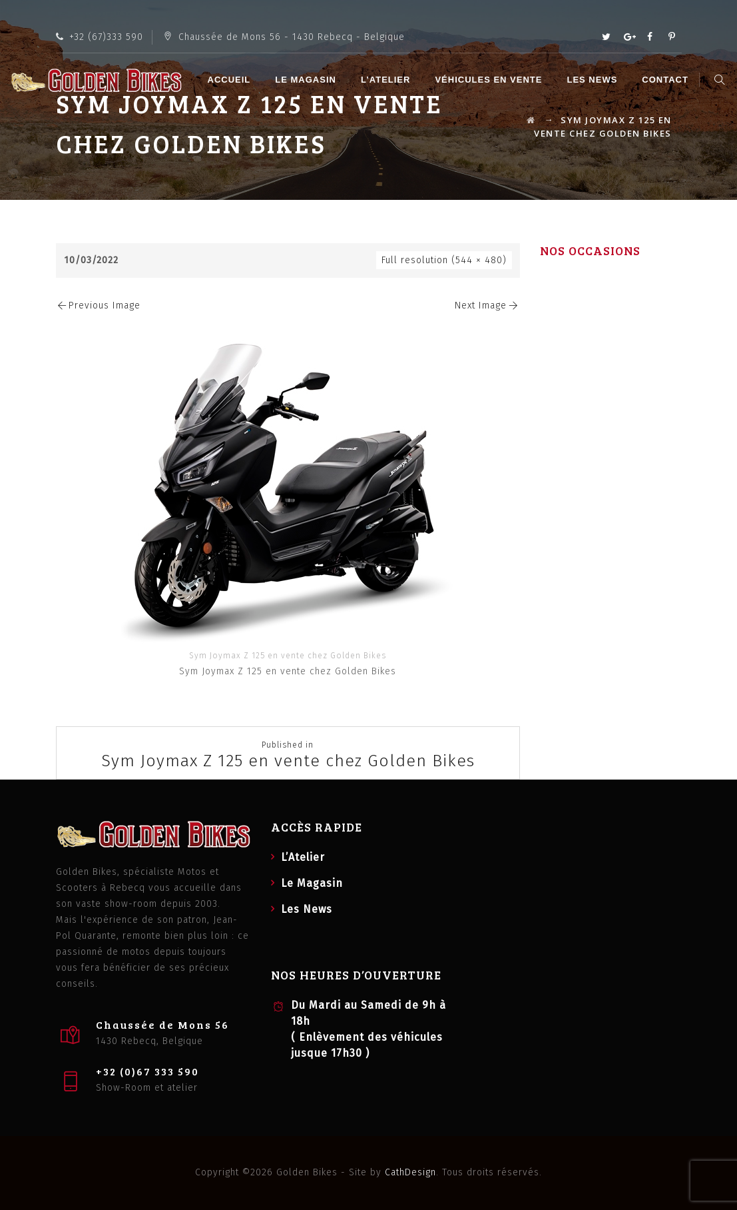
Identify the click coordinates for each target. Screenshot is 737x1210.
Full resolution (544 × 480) (444, 260)
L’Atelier (387, 80)
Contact (667, 80)
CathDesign (410, 1172)
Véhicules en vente (490, 80)
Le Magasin (307, 80)
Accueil (230, 80)
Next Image (487, 305)
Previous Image (98, 305)
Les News (594, 80)
